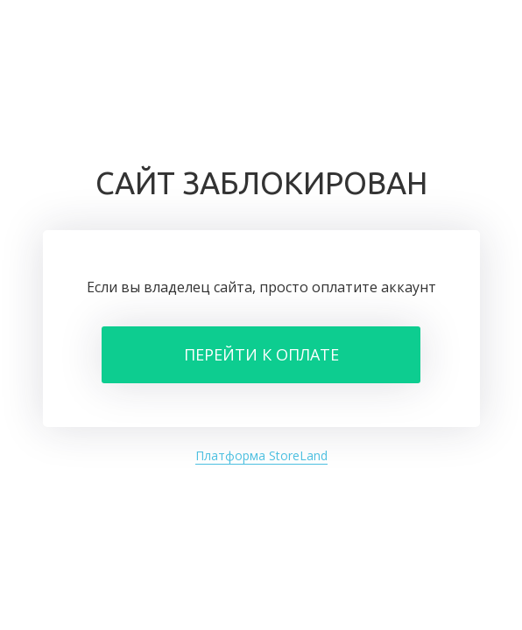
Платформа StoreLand (261, 455)
